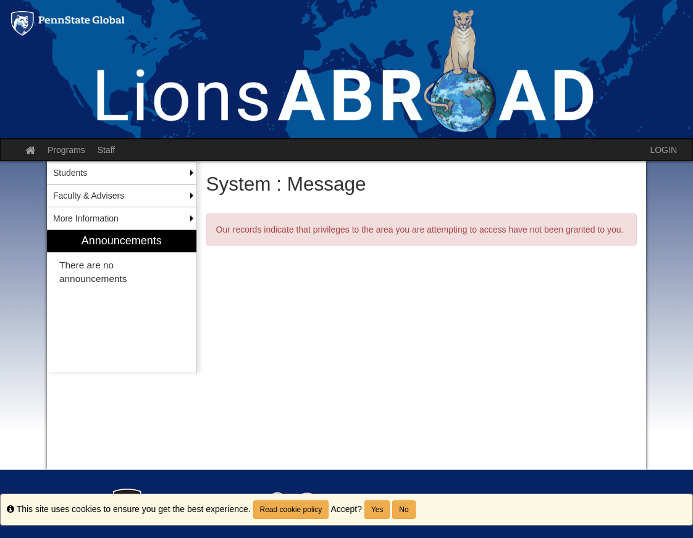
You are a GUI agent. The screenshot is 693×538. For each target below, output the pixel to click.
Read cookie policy (291, 509)
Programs (66, 150)
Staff (107, 150)
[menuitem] (121, 301)
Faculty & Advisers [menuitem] (88, 196)
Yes (377, 509)
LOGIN (663, 150)
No (403, 509)
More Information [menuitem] (86, 218)
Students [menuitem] (70, 173)
